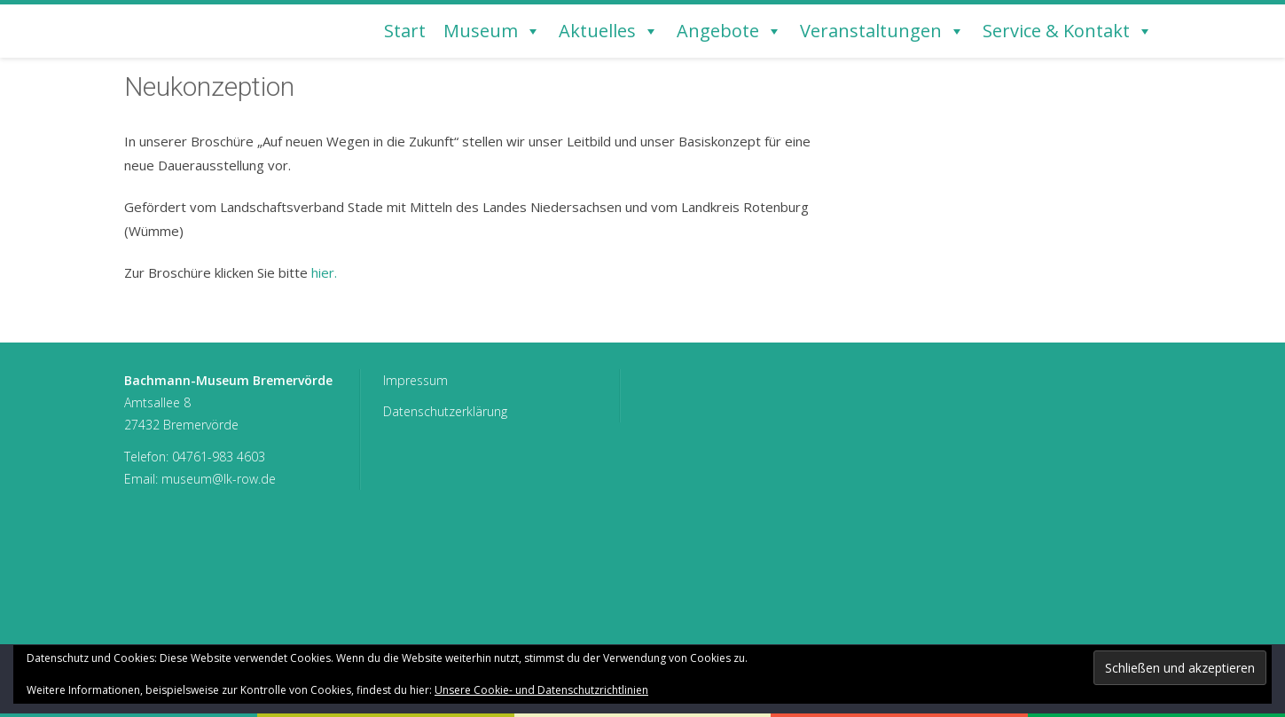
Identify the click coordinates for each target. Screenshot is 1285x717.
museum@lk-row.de (218, 478)
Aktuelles (609, 31)
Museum (492, 31)
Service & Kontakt (1068, 31)
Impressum (415, 380)
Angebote (729, 31)
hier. (324, 272)
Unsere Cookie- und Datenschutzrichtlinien (541, 689)
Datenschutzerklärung (445, 411)
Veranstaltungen (882, 31)
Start (405, 31)
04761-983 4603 (218, 456)
